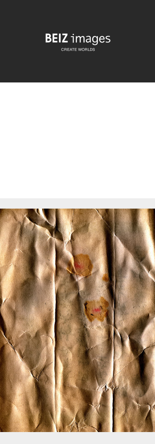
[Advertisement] (77, 147)
